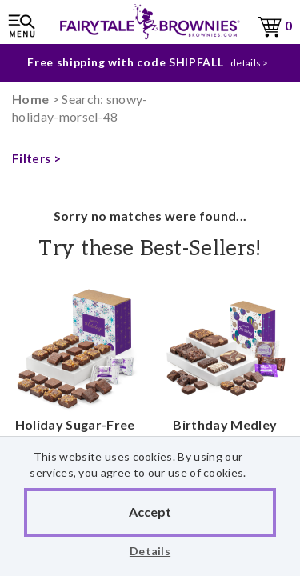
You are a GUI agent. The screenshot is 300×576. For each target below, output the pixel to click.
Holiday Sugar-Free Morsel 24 (75, 386)
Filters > (36, 158)
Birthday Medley (225, 368)
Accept (150, 511)
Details (150, 551)
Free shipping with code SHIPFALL (125, 59)
